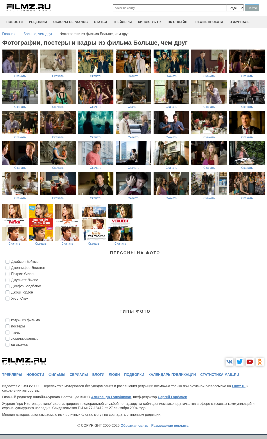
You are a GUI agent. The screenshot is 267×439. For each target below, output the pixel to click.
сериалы (79, 375)
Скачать (20, 76)
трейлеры (122, 22)
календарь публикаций (172, 375)
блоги (98, 375)
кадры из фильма (25, 320)
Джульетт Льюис (24, 280)
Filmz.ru (238, 386)
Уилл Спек (19, 298)
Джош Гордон (22, 292)
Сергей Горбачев (172, 397)
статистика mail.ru (219, 375)
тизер (15, 332)
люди (114, 375)
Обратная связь (135, 425)
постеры (18, 326)
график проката (208, 22)
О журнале (239, 22)
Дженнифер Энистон (28, 268)
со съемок (19, 345)
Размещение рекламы (170, 425)
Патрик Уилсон (23, 274)
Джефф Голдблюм (26, 286)
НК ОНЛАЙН (177, 22)
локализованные (24, 338)
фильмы (56, 375)
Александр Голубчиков (111, 397)
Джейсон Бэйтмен (25, 261)
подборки (134, 375)
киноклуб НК (149, 22)
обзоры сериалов (70, 22)
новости (14, 22)
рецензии (38, 22)
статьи (100, 22)
